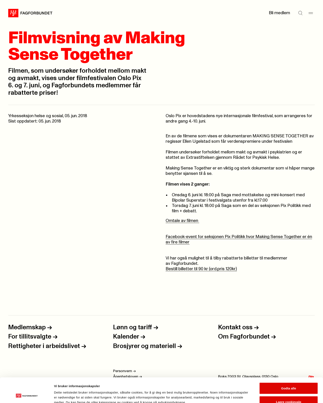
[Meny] (311, 13)
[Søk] (300, 13)
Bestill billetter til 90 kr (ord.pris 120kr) (201, 269)
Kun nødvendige (288, 392)
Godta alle (288, 365)
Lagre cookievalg (288, 378)
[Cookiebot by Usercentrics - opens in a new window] (27, 395)
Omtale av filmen (182, 220)
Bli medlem (279, 13)
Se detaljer (221, 392)
